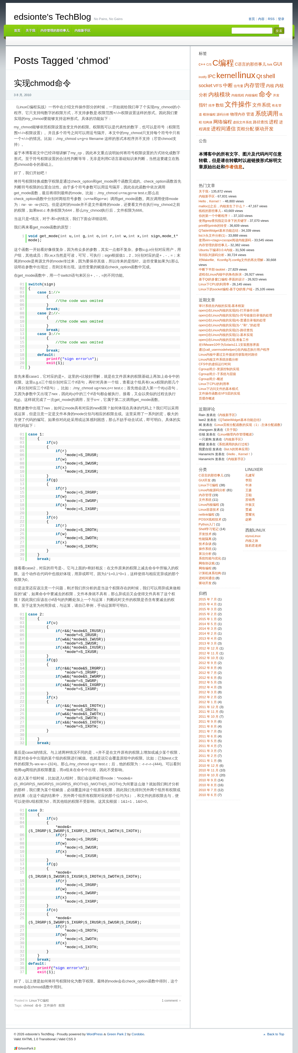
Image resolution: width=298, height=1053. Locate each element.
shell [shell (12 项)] (269, 76)
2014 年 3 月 (208, 628)
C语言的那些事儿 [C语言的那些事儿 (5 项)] (250, 64)
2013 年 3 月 (208, 643)
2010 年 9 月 (208, 780)
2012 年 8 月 (208, 667)
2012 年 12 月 (209, 648)
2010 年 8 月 (208, 785)
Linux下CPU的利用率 (214, 284)
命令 (38, 1005)
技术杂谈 (205, 544)
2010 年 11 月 (209, 770)
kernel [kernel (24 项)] (227, 75)
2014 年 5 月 (208, 624)
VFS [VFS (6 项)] (217, 85)
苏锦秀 (250, 499)
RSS (271, 19)
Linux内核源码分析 (212, 490)
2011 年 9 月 (208, 721)
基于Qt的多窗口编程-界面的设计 (222, 279)
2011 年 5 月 (208, 741)
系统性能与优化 (210, 558)
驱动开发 (205, 583)
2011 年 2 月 (208, 755)
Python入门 (207, 524)
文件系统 (205, 499)
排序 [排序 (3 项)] (211, 105)
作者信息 (233, 167)
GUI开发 (205, 480)
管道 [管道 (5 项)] (250, 114)
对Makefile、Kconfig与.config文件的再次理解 (231, 260)
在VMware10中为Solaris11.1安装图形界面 (229, 344)
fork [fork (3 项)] (269, 64)
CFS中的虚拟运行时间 (215, 364)
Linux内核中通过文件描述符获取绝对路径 (228, 354)
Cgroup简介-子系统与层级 (217, 374)
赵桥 (248, 519)
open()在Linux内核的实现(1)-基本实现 (226, 334)
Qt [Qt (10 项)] (259, 76)
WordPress (94, 1034)
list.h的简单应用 (236, 449)
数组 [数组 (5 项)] (220, 105)
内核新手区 (82, 30)
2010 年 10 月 (209, 775)
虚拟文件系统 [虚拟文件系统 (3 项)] (242, 122)
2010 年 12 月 (209, 765)
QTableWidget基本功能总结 (218, 230)
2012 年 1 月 (208, 702)
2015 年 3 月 (208, 609)
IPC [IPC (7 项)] (211, 76)
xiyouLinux (253, 536)
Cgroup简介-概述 (211, 379)
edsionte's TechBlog (52, 16)
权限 (61, 1005)
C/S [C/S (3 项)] (209, 64)
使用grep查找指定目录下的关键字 (223, 220)
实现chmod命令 (42, 83)
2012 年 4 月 (208, 687)
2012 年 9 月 (208, 663)
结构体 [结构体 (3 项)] (207, 122)
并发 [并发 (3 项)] (276, 95)
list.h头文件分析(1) (212, 235)
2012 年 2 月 (208, 697)
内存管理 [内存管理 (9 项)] (254, 85)
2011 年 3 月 (208, 751)
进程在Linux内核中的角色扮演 (220, 274)
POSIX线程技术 (210, 519)
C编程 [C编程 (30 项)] (223, 62)
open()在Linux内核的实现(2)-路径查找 (226, 330)
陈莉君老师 (253, 545)
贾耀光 (250, 514)
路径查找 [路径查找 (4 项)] (260, 122)
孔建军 (250, 475)
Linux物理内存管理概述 (235, 434)
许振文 (250, 504)
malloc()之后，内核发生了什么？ (222, 206)
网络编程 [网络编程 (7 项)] (222, 121)
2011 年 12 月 (209, 707)
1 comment (170, 1000)
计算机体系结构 (210, 573)
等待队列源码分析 (211, 255)
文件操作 (50, 1005)
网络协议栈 (207, 563)
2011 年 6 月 (208, 736)
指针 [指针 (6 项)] (203, 104)
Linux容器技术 (209, 509)
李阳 (248, 480)
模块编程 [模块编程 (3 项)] (209, 114)
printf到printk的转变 (213, 225)
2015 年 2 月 (208, 614)
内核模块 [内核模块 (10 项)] (219, 94)
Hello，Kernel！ (210, 201)
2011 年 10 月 (209, 716)
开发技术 (205, 534)
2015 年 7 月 (208, 599)
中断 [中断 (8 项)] (228, 85)
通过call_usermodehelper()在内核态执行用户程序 (234, 349)
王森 (248, 490)
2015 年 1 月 (208, 619)
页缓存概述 (207, 398)
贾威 (248, 509)
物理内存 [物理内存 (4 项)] (237, 114)
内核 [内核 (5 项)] (270, 85)
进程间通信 (207, 578)
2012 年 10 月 (209, 658)
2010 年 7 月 (208, 790)
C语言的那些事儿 (211, 475)
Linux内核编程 (209, 504)
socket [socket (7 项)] (205, 85)
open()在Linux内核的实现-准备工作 (224, 339)
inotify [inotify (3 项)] (203, 77)
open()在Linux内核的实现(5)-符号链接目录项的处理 (235, 315)
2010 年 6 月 (208, 795)
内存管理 (205, 495)
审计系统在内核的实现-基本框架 (222, 305)
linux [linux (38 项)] (246, 75)
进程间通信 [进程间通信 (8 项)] (223, 129)
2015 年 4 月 (208, 604)
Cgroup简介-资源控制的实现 (219, 369)
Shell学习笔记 (209, 529)
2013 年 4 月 (208, 638)
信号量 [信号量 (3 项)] (238, 86)
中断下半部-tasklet (212, 269)
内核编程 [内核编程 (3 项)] (251, 95)
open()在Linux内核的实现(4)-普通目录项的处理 (232, 320)
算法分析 (205, 553)
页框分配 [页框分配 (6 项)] (245, 128)
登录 (281, 19)
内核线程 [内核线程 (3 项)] (237, 95)
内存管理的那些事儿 (54, 30)
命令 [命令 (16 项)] (265, 94)
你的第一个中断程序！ (215, 215)
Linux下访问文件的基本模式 (219, 388)
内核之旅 (251, 540)
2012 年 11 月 (209, 653)
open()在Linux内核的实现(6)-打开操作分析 (229, 310)
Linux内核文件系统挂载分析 (219, 359)
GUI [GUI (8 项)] (277, 64)
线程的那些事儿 (210, 211)
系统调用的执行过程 (233, 444)
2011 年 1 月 (208, 760)
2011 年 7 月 (208, 731)
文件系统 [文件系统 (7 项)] (261, 104)
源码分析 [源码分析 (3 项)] (223, 114)
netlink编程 (206, 514)
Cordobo (138, 1034)
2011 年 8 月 (208, 726)
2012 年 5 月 (208, 682)
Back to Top (275, 1034)
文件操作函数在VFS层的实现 (219, 393)
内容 (261, 19)
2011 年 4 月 (208, 746)
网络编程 (205, 568)
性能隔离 (205, 539)
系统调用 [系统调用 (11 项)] (267, 113)
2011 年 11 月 (209, 711)
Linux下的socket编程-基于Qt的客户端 (226, 289)
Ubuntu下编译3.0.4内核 (216, 250)
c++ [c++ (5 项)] (202, 64)
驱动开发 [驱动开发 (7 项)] (264, 128)
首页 (252, 19)
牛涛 (248, 485)
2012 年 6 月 (208, 677)
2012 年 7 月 (208, 672)
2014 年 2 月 (208, 633)
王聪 (248, 495)
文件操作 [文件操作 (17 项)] (238, 104)
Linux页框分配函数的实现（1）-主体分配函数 (248, 424)
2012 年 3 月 (208, 692)
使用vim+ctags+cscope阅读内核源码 (225, 240)
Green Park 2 (117, 1034)
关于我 (30, 30)
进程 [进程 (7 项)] (273, 121)
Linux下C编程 (39, 1000)
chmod (28, 1005)
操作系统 (205, 548)
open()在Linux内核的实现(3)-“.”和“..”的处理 (229, 325)
